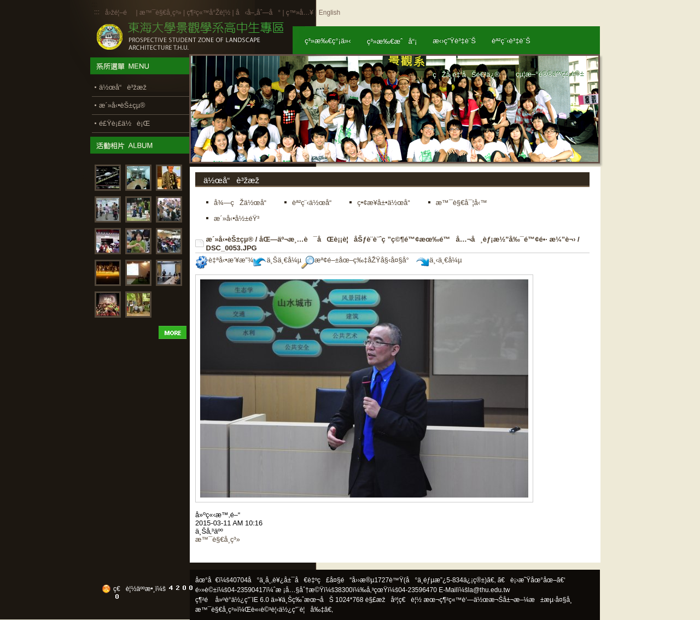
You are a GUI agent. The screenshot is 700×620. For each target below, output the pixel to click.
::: (97, 12)
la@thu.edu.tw (489, 590)
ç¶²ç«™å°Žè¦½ (208, 12)
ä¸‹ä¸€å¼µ (439, 260)
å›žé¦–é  (119, 12)
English (329, 12)
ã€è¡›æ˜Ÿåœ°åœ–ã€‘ (531, 580)
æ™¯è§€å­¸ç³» (161, 12)
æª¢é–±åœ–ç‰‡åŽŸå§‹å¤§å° (358, 260)
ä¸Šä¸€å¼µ (277, 260)
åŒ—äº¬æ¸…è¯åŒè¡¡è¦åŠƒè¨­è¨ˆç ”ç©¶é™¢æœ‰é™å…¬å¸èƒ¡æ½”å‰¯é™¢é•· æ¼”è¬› (417, 239)
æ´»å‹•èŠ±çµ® (230, 239)
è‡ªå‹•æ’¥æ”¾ (224, 260)
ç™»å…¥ (299, 12)
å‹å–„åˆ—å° (258, 12)
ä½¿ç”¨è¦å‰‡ (301, 609)
